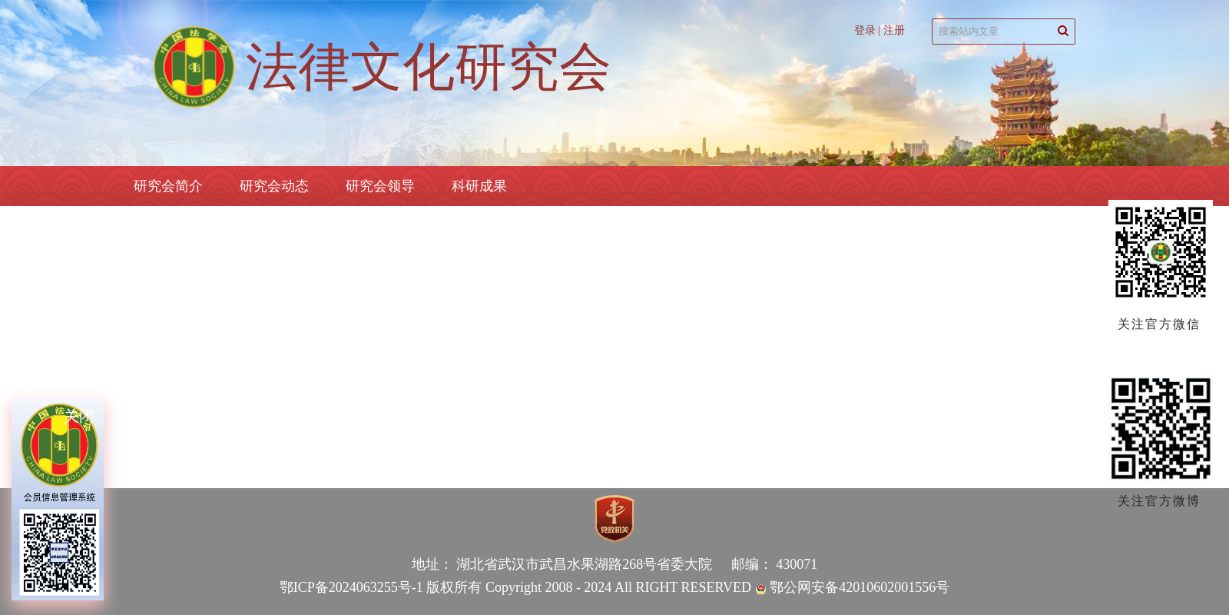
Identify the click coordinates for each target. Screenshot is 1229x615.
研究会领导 (380, 186)
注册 (894, 30)
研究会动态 (274, 186)
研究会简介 (168, 186)
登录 (865, 30)
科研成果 (479, 186)
